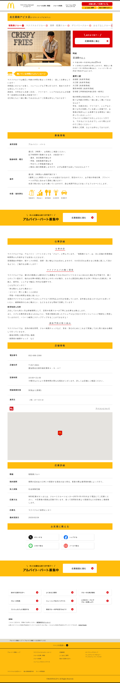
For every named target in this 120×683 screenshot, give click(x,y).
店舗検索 (62, 652)
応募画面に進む (92, 41)
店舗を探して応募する (97, 4)
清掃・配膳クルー (58, 25)
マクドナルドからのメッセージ (27, 5)
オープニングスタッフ (91, 652)
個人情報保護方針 (29, 671)
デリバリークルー (80, 25)
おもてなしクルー (101, 25)
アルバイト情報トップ (14, 652)
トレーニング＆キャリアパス (70, 5)
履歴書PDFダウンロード (44, 622)
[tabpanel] (39, 48)
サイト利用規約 (40, 671)
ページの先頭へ (59, 645)
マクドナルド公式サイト (15, 671)
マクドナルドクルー (35, 25)
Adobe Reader (82, 625)
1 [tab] (39, 68)
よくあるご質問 (89, 7)
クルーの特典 (57, 5)
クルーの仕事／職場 (43, 5)
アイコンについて (103, 408)
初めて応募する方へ (105, 7)
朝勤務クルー (15, 25)
